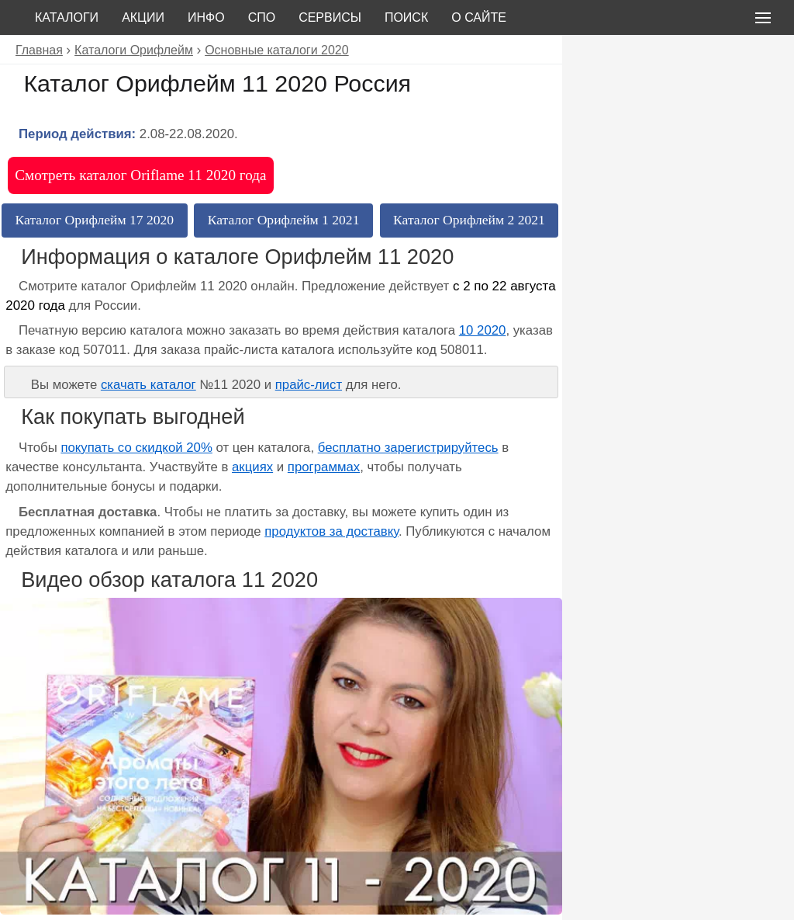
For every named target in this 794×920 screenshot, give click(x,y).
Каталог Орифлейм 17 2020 (95, 219)
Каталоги (66, 17)
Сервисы (330, 17)
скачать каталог (148, 384)
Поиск (406, 17)
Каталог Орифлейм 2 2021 (469, 219)
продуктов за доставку (331, 531)
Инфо (206, 17)
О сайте (478, 17)
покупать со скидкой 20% (136, 447)
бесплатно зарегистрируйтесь (408, 447)
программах (324, 467)
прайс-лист (308, 384)
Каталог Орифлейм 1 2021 (284, 219)
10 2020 (482, 330)
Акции (143, 17)
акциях (252, 467)
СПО (262, 17)
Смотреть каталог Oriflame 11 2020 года (140, 175)
